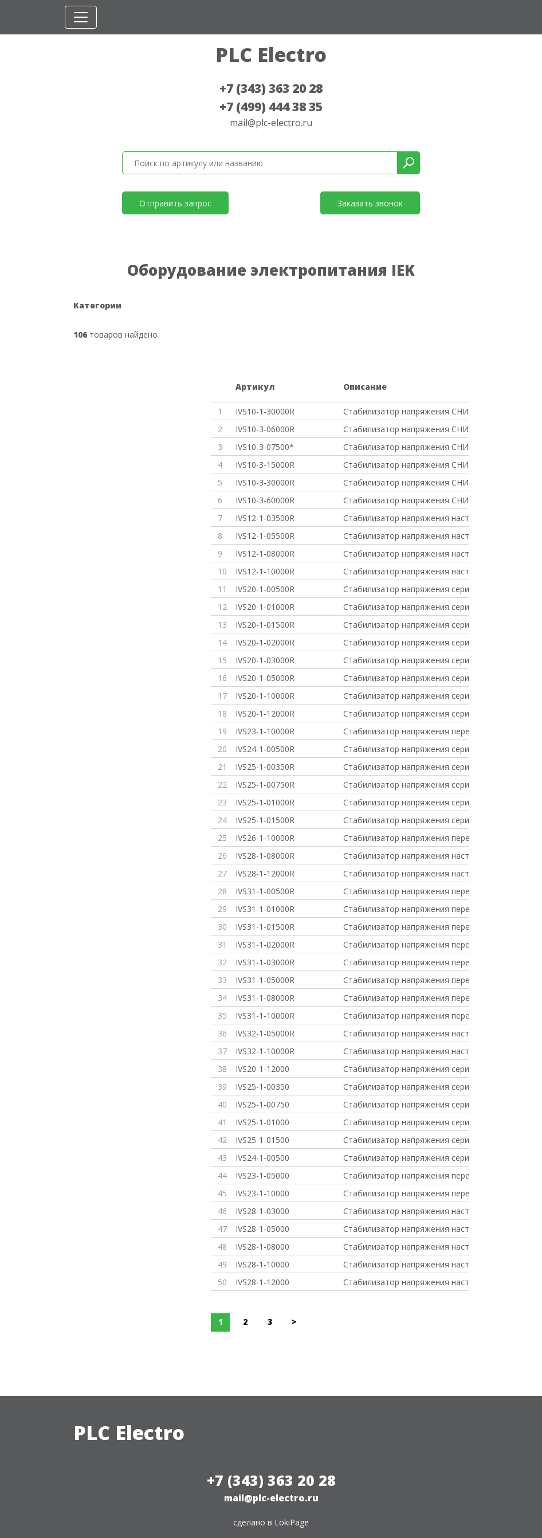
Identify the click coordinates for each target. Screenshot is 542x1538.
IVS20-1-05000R (264, 677)
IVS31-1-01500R (264, 926)
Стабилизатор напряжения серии (406, 589)
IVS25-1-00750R (264, 784)
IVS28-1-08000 (262, 1246)
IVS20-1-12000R (264, 713)
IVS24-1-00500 (262, 1157)
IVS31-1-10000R (264, 1015)
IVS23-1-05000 (262, 1175)
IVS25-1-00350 (262, 1086)
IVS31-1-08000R (264, 997)
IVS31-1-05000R (264, 980)
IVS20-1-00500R (264, 589)
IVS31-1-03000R (264, 962)
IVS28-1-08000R (264, 855)
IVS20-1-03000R (264, 660)
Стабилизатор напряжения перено (406, 731)
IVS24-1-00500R (264, 748)
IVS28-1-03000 (262, 1211)
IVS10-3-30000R (264, 482)
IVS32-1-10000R (264, 1051)
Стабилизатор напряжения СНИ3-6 (406, 429)
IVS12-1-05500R (264, 535)
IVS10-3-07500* (264, 446)
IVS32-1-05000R (264, 1033)
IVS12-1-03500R (264, 517)
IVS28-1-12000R (264, 873)
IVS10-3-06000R (264, 429)
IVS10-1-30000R (264, 411)
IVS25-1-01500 (262, 1139)
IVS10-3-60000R (264, 500)
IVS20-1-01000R (264, 606)
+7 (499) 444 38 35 (271, 107)
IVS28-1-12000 (262, 1282)
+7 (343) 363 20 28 (271, 88)
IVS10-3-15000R (264, 464)
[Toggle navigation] (81, 17)
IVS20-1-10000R (264, 695)
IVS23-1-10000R (264, 731)
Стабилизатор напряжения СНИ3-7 (406, 446)
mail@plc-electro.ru (271, 122)
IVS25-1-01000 (262, 1122)
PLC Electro (271, 54)
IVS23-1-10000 (262, 1193)
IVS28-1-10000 (262, 1264)
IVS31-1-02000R (264, 944)
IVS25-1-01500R (264, 820)
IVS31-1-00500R (264, 891)
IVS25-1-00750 (262, 1104)
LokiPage (291, 1522)
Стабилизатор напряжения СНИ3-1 (406, 464)
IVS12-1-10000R (264, 571)
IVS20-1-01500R (264, 624)
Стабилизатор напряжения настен (406, 517)
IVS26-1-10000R (264, 837)
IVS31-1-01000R (264, 908)
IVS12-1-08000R (264, 553)
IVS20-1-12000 (262, 1068)
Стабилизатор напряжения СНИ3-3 (406, 482)
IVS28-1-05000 (262, 1228)
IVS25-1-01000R (264, 802)
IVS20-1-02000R (264, 642)
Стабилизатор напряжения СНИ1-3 (406, 411)
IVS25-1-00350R (264, 766)
